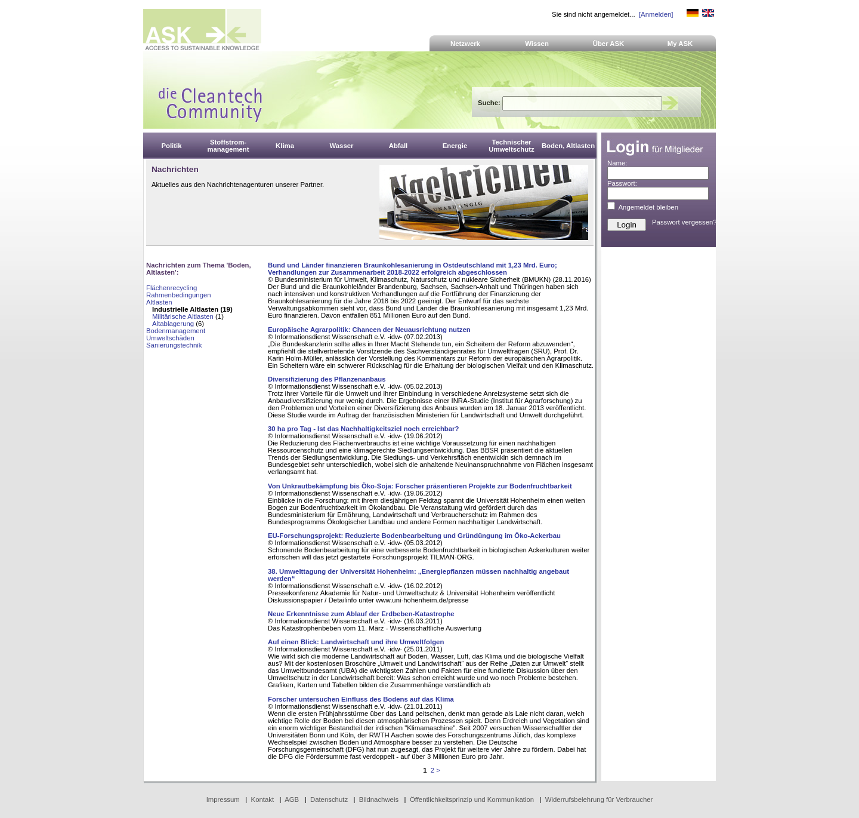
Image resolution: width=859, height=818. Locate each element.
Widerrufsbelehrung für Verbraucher (599, 799)
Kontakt (262, 799)
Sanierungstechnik (174, 345)
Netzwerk (465, 43)
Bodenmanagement (175, 330)
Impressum (223, 799)
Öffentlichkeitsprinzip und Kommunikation (472, 799)
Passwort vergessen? (684, 222)
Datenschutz (329, 799)
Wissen (537, 43)
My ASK (680, 43)
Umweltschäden (170, 338)
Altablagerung (173, 323)
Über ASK (609, 43)
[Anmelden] (656, 14)
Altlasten (159, 302)
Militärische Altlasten (183, 316)
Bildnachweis (378, 799)
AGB (292, 799)
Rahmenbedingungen (178, 295)
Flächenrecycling (171, 287)
